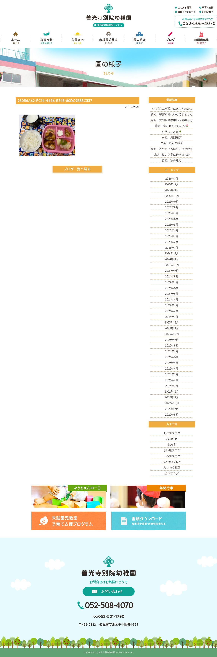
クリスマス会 (171, 131)
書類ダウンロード (187, 11)
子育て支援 (207, 7)
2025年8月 (172, 207)
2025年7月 (171, 213)
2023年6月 (171, 357)
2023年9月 (172, 339)
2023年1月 (171, 386)
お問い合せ (207, 11)
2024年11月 (172, 259)
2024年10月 (172, 265)
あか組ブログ (171, 433)
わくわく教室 (171, 467)
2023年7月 (171, 351)
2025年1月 (171, 247)
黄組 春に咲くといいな (171, 126)
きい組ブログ (171, 450)
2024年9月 (172, 270)
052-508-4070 (109, 605)
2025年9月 (172, 201)
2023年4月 (171, 368)
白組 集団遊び (171, 137)
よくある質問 (184, 7)
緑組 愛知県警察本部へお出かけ (172, 120)
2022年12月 (172, 391)
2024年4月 (171, 299)
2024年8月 (172, 276)
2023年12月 (172, 322)
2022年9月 (172, 409)
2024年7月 (171, 282)
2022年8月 (172, 414)
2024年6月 (171, 288)
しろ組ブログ (171, 456)
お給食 (172, 444)
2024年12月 (172, 253)
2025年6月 (171, 219)
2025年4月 (171, 230)
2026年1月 (171, 178)
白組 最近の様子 (172, 143)
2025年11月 (172, 190)
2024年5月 (171, 293)
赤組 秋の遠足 (171, 160)
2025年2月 (171, 242)
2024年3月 (171, 305)
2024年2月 (171, 311)
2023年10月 (172, 334)
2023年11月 (172, 328)
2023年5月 (171, 363)
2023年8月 (172, 345)
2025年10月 (172, 196)
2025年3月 (171, 236)
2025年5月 (171, 224)
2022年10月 (172, 403)
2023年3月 (171, 374)
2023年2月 (171, 380)
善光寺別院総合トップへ (109, 25)
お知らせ (171, 438)
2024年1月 (171, 316)
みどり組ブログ (171, 462)
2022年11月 (172, 397)
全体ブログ (172, 473)
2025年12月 (172, 184)
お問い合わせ (111, 591)
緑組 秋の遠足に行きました (172, 154)
